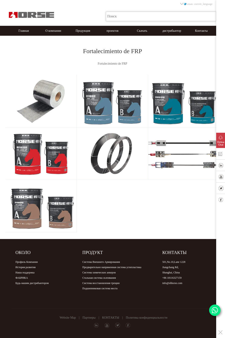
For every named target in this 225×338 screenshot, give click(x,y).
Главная (24, 30)
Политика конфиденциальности (146, 317)
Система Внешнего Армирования (101, 261)
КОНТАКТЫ (110, 317)
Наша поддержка (24, 272)
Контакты (201, 30)
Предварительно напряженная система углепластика (111, 267)
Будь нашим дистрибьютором (32, 283)
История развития (25, 267)
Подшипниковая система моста (99, 288)
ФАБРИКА (21, 277)
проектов (112, 30)
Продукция (83, 30)
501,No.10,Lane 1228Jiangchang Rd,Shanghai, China (174, 267)
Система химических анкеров (99, 272)
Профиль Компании (26, 261)
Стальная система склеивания (99, 277)
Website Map (68, 317)
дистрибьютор (171, 30)
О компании (53, 30)
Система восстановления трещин (101, 283)
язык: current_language (196, 4)
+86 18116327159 (172, 277)
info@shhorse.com (172, 283)
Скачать (142, 30)
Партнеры (89, 317)
